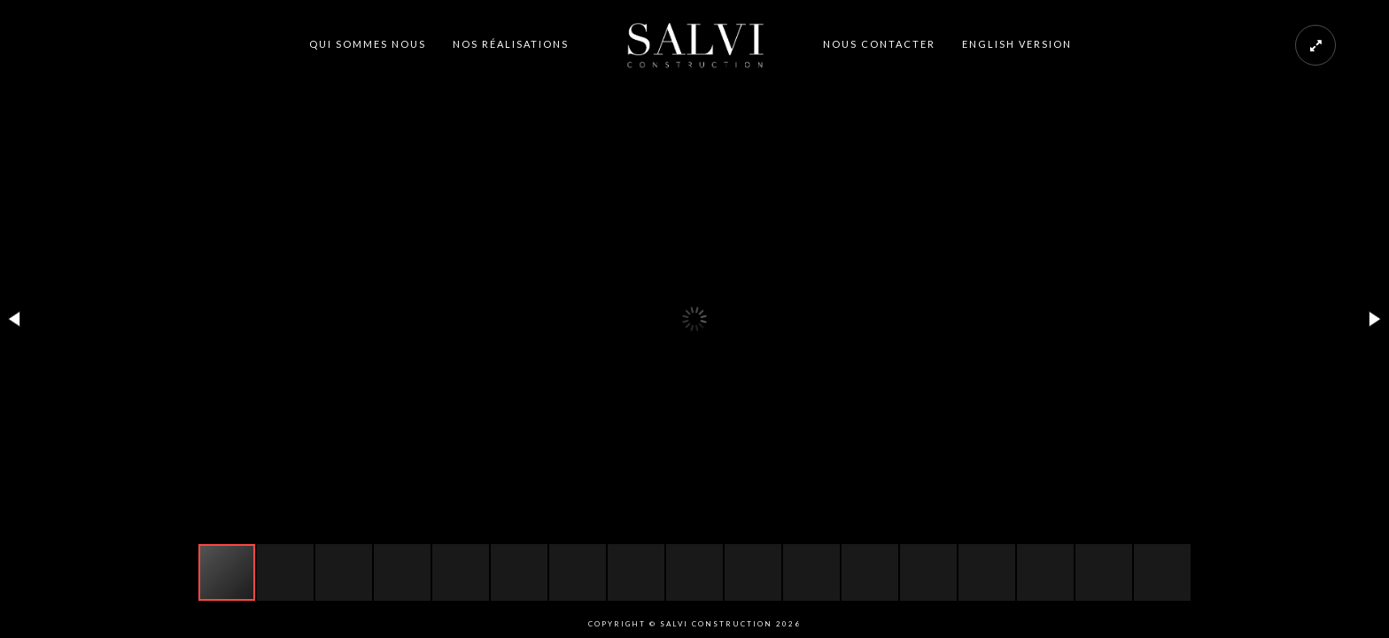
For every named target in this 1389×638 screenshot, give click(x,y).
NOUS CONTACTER (879, 44)
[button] (16, 319)
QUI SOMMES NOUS (367, 44)
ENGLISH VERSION (1017, 44)
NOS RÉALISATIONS (511, 44)
